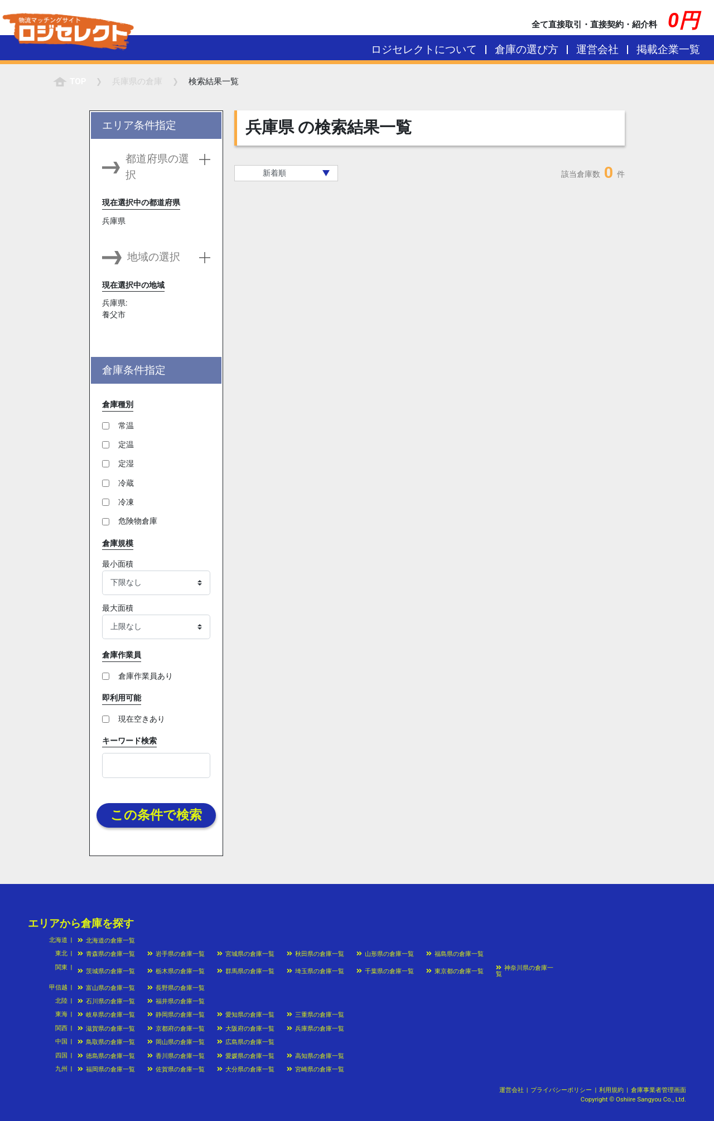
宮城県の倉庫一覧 (245, 954)
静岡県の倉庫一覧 (176, 1014)
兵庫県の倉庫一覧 (315, 1028)
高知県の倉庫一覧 (315, 1056)
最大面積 (117, 607)
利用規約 (611, 1090)
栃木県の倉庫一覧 (176, 971)
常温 (126, 425)
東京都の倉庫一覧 (455, 971)
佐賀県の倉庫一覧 (176, 1069)
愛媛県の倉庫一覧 (245, 1056)
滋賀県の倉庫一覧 (106, 1028)
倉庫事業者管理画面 (658, 1090)
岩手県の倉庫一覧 (176, 954)
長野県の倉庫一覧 (176, 988)
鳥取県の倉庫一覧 (106, 1042)
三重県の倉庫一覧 (315, 1014)
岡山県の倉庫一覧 (176, 1042)
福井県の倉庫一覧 (176, 1001)
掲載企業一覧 (668, 49)
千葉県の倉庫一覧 (385, 971)
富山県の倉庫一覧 (106, 988)
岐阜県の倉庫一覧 (106, 1014)
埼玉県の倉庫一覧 (315, 971)
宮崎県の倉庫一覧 (315, 1069)
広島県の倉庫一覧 (245, 1042)
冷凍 (126, 501)
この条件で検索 (156, 815)
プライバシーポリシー (561, 1090)
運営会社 (597, 49)
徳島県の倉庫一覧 (106, 1056)
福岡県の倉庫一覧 (106, 1069)
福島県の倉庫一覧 (455, 954)
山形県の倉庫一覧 (385, 954)
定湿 (126, 463)
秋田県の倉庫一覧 (315, 954)
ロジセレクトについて (424, 49)
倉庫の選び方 (526, 49)
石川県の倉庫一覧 (106, 1001)
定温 (126, 444)
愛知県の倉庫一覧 (245, 1014)
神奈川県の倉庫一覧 (524, 971)
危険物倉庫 (137, 520)
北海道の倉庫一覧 (106, 940)
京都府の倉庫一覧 (176, 1028)
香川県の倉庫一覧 (176, 1056)
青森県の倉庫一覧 (106, 954)
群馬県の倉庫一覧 (245, 971)
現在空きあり (141, 718)
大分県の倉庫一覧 (245, 1069)
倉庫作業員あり (145, 675)
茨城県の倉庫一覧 (106, 971)
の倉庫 (137, 81)
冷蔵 (126, 483)
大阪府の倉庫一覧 (245, 1028)
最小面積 (117, 563)
